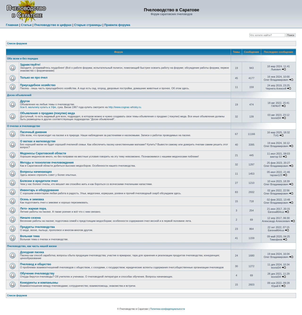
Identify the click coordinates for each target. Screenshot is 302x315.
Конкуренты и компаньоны (39, 282)
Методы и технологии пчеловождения (47, 162)
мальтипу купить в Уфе (42, 107)
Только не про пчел (33, 77)
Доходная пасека (32, 252)
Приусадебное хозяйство (37, 85)
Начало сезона (30, 217)
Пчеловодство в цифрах (52, 25)
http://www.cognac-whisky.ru (125, 107)
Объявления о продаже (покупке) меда (47, 113)
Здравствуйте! (30, 64)
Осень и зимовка (32, 199)
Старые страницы (88, 25)
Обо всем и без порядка (22, 58)
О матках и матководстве (37, 141)
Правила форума (117, 25)
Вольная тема (30, 236)
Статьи (26, 25)
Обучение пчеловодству (37, 273)
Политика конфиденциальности (167, 309)
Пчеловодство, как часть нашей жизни (32, 246)
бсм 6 (23, 107)
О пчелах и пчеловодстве (23, 126)
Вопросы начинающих (36, 171)
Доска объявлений (19, 95)
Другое (25, 101)
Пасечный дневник (33, 132)
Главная (12, 25)
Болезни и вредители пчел (39, 181)
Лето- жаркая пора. (33, 208)
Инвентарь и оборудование (39, 190)
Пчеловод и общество (35, 264)
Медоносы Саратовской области (43, 153)
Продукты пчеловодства (37, 227)
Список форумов (17, 43)
